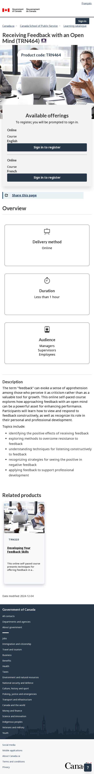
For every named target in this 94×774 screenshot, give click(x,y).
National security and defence (17, 682)
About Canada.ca (11, 755)
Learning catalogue (75, 26)
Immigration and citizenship (16, 643)
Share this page (24, 195)
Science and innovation (14, 716)
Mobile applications (12, 750)
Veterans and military (13, 727)
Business (7, 655)
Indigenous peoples (12, 721)
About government (12, 627)
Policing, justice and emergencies (19, 694)
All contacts (8, 616)
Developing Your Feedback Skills (18, 550)
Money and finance (12, 710)
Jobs (4, 638)
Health (5, 666)
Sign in (82, 21)
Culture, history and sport (15, 688)
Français (87, 3)
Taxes (5, 671)
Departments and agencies (16, 621)
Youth (5, 732)
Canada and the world (13, 705)
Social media (8, 744)
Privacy (6, 767)
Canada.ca (8, 26)
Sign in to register (47, 147)
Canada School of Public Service (39, 26)
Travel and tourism (12, 649)
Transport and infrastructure (17, 699)
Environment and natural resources (20, 677)
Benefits (6, 660)
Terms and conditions (13, 761)
